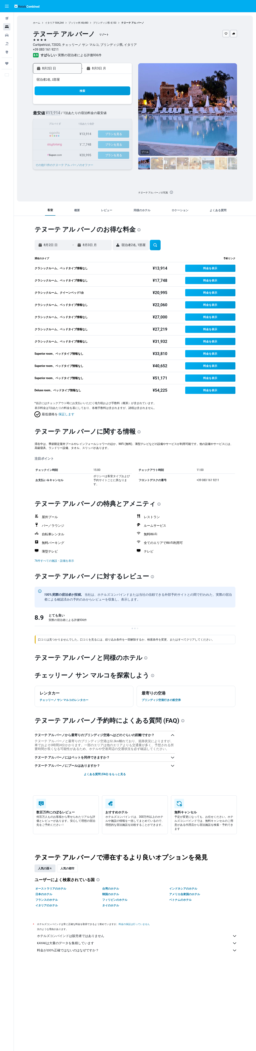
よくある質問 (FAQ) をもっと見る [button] (105, 774)
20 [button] (102, 134)
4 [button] (83, 115)
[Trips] (7, 63)
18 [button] (83, 134)
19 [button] (92, 134)
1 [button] (121, 105)
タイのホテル (110, 905)
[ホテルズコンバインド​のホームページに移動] (26, 6)
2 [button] (64, 115)
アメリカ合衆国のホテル (184, 894)
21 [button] (112, 134)
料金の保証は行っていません (134, 924)
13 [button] (102, 125)
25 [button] (83, 144)
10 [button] (73, 125)
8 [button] (121, 115)
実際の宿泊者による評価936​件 (80, 55)
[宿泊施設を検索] (7, 27)
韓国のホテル (110, 894)
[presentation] (171, 192)
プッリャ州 (74, 22)
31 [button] (73, 153)
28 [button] (112, 144)
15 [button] (121, 125)
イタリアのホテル (46, 905)
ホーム (36, 22)
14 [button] (112, 125)
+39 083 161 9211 (46, 49)
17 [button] (73, 134)
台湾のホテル (110, 888)
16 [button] (64, 134)
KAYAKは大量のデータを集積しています (137, 943)
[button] (6, 6)
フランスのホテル (46, 899)
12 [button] (92, 125)
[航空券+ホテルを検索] (7, 44)
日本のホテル (43, 894)
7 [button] (112, 115)
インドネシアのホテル (183, 888)
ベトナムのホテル (180, 899)
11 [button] (83, 125)
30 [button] (64, 153)
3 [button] (73, 115)
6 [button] (102, 115)
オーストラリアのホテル (50, 888)
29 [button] (121, 144)
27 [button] (102, 144)
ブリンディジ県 (101, 22)
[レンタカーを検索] (7, 35)
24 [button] (73, 144)
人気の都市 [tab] (67, 868)
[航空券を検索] (7, 18)
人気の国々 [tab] (45, 868)
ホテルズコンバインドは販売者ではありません (137, 936)
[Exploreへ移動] (7, 52)
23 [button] (64, 144)
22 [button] (121, 134)
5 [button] (92, 115)
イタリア (50, 22)
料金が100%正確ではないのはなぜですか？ (137, 950)
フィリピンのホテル (114, 899)
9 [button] (64, 125)
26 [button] (92, 144)
